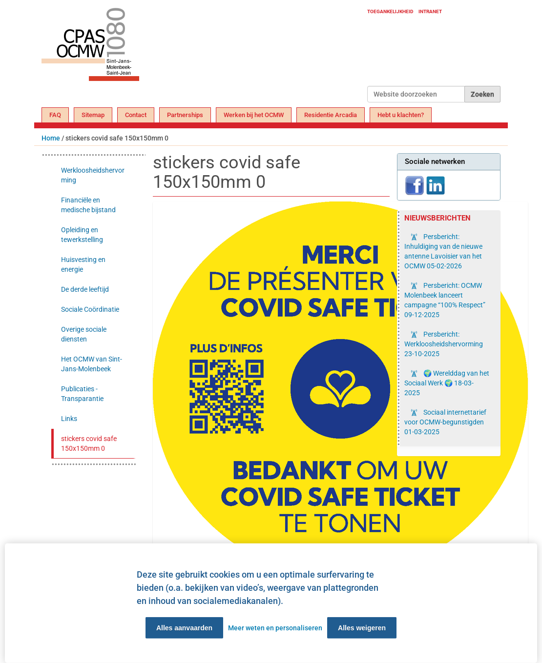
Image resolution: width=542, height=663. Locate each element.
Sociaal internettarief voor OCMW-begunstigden (445, 422)
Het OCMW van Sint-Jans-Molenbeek (91, 364)
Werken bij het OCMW (254, 115)
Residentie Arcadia (330, 115)
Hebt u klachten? (400, 115)
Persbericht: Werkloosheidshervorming (443, 344)
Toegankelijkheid (390, 11)
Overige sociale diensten (83, 334)
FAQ (55, 115)
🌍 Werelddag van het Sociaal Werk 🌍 (446, 383)
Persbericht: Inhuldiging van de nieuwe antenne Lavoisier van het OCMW (443, 251)
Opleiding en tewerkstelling (82, 234)
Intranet (430, 11)
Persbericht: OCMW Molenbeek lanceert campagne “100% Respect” (444, 300)
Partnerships (185, 115)
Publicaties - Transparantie (82, 393)
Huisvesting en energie (83, 264)
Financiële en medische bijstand (88, 205)
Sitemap (93, 115)
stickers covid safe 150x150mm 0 (89, 443)
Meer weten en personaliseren (275, 628)
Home (51, 138)
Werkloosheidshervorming (93, 175)
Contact (135, 115)
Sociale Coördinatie (90, 309)
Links (69, 418)
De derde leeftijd (85, 289)
